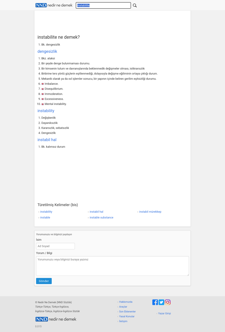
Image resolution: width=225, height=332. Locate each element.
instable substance (101, 217)
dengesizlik (47, 51)
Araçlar (123, 306)
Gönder (44, 281)
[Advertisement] (113, 21)
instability (46, 111)
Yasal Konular (127, 316)
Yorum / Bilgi (44, 253)
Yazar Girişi (164, 313)
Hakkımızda (125, 301)
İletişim (123, 321)
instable (45, 217)
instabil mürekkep (150, 211)
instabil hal (47, 139)
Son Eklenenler (127, 311)
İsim (38, 239)
